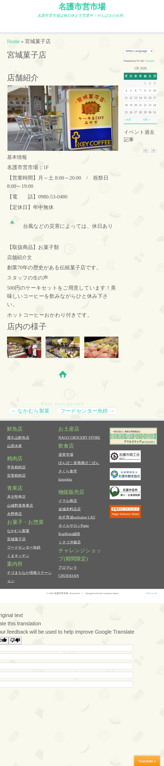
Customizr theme (110, 596)
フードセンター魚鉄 (87, 414)
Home (13, 44)
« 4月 (127, 122)
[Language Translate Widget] (138, 54)
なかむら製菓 (30, 414)
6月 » (146, 122)
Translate (145, 64)
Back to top (151, 596)
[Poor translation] (15, 644)
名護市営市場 (82, 7)
